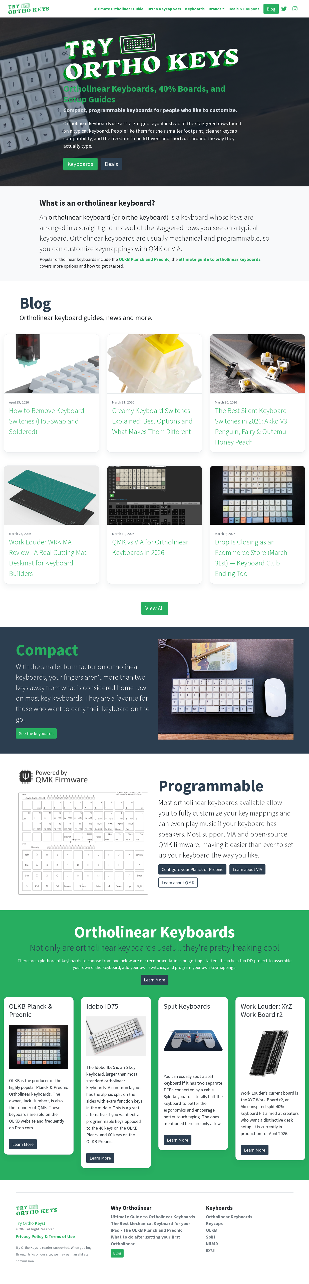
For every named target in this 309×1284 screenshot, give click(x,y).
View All (154, 608)
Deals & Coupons (243, 8)
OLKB (211, 1230)
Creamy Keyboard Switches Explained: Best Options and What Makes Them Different (152, 421)
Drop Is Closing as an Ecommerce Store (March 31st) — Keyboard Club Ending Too (251, 557)
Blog (271, 9)
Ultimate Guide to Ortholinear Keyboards (153, 1217)
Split (210, 1237)
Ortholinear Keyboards (229, 1217)
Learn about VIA (247, 869)
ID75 (210, 1250)
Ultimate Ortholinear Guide (118, 8)
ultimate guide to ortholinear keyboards (219, 259)
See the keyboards (36, 733)
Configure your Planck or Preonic (192, 869)
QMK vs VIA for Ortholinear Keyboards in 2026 (150, 547)
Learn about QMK (178, 882)
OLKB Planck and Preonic (144, 259)
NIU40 (212, 1244)
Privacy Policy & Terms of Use (45, 1236)
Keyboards (195, 8)
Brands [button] (215, 8)
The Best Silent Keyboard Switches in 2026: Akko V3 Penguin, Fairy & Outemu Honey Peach (251, 426)
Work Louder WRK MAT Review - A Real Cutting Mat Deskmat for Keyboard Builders (48, 557)
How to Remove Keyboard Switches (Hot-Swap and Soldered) (46, 421)
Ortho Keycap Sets (164, 8)
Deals (111, 163)
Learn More (154, 980)
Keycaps (214, 1223)
